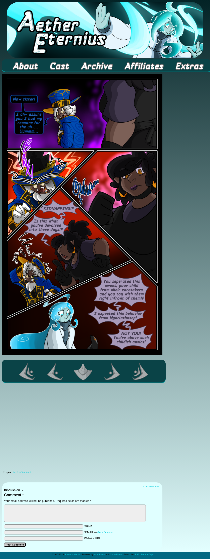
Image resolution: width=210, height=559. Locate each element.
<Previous (55, 372)
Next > (112, 372)
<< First (27, 372)
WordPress (99, 554)
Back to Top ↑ (147, 554)
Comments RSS (151, 486)
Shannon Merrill (72, 554)
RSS (137, 554)
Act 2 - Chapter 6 (22, 472)
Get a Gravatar (105, 532)
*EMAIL (98, 532)
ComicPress (116, 554)
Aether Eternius (105, 30)
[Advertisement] (40, 428)
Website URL (92, 538)
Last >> (140, 372)
